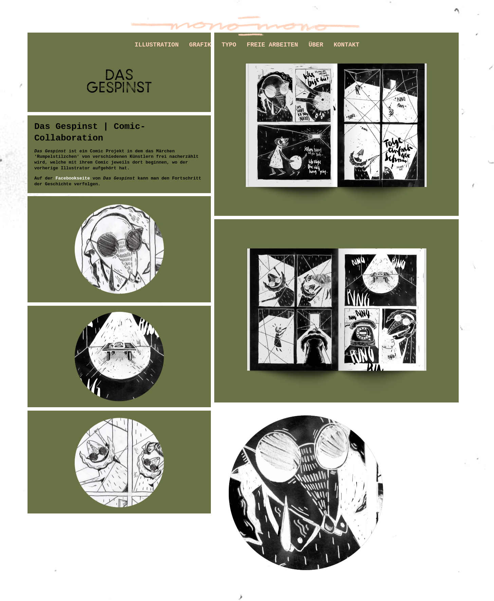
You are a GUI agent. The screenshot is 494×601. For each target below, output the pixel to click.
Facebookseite (72, 178)
